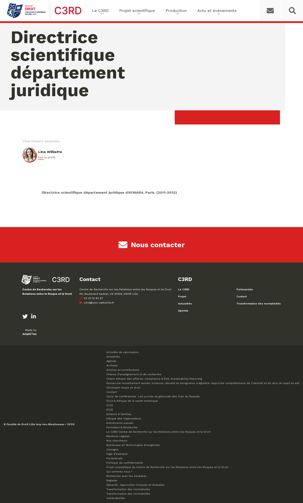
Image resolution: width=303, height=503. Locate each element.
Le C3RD (100, 10)
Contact (241, 296)
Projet (182, 296)
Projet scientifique (137, 10)
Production (176, 10)
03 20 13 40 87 (91, 298)
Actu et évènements (217, 10)
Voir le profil (46, 157)
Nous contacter (152, 244)
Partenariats (244, 289)
